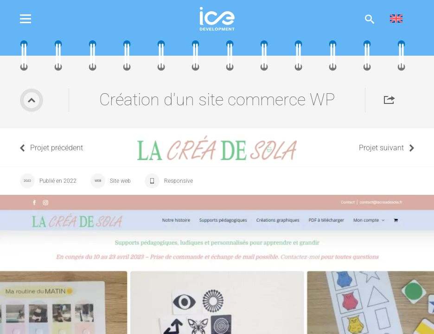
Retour (31, 100)
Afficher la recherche (369, 18)
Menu (32, 19)
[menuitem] (396, 19)
